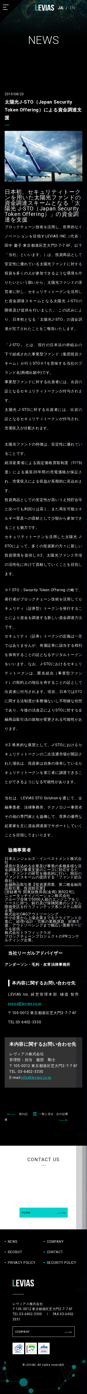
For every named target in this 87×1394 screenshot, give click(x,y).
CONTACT (55, 1252)
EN (72, 7)
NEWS (12, 1241)
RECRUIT (15, 1252)
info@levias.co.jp (36, 1077)
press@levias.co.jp (25, 1003)
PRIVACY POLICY (21, 1263)
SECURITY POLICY (62, 1263)
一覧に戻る (42, 1114)
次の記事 (62, 1114)
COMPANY (55, 1241)
